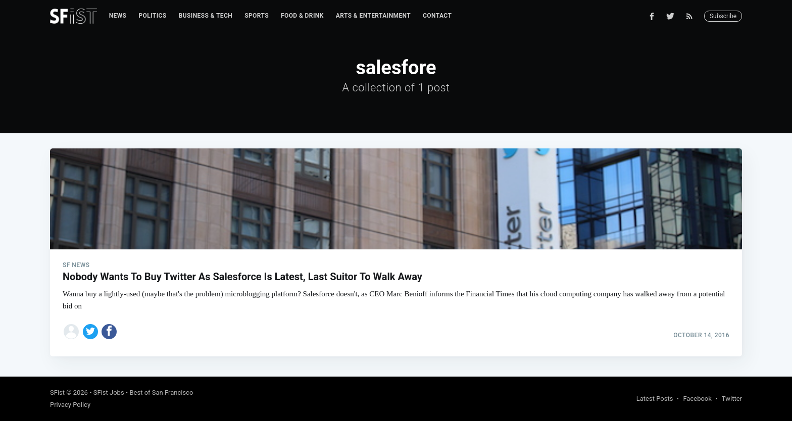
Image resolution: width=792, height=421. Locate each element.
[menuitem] (118, 16)
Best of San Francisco (161, 392)
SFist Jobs (108, 392)
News (118, 15)
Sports (256, 15)
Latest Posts (654, 398)
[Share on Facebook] (109, 331)
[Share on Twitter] (90, 331)
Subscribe (723, 16)
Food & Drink (302, 15)
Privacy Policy (70, 404)
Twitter (732, 398)
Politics (152, 15)
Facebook (697, 398)
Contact (437, 15)
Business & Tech (206, 15)
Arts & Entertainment (373, 15)
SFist (57, 392)
